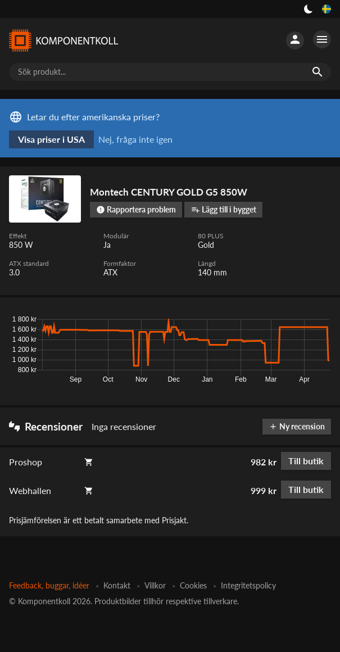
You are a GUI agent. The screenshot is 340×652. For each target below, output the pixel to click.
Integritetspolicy (248, 585)
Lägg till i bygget (223, 209)
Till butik (306, 460)
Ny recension (297, 426)
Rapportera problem (136, 209)
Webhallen (30, 490)
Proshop (25, 461)
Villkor (155, 585)
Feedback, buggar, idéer (49, 585)
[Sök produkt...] (170, 72)
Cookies (193, 585)
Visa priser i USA (51, 139)
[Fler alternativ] (322, 39)
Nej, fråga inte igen (135, 139)
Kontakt (116, 585)
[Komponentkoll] (63, 40)
